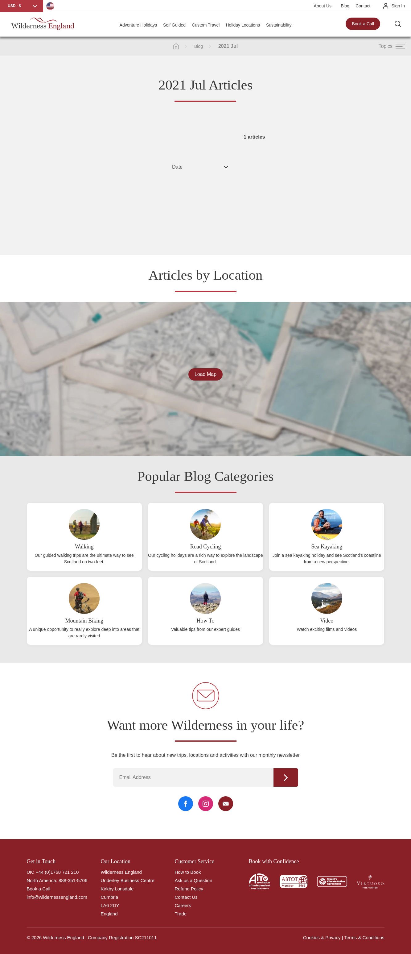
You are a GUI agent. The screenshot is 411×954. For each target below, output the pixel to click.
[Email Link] (225, 803)
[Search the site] (399, 25)
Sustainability (279, 24)
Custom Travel (206, 24)
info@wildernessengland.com (57, 897)
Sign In (398, 5)
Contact (363, 5)
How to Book (188, 872)
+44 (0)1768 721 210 (57, 872)
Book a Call (363, 24)
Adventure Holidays (138, 24)
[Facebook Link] (185, 803)
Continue (285, 777)
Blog (345, 5)
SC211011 (146, 937)
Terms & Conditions (364, 937)
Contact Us (186, 897)
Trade (181, 913)
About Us (323, 5)
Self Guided (174, 24)
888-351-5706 (73, 880)
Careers (183, 905)
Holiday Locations (243, 24)
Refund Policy (189, 888)
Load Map (205, 374)
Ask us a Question (193, 880)
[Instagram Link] (205, 803)
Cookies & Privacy (322, 937)
